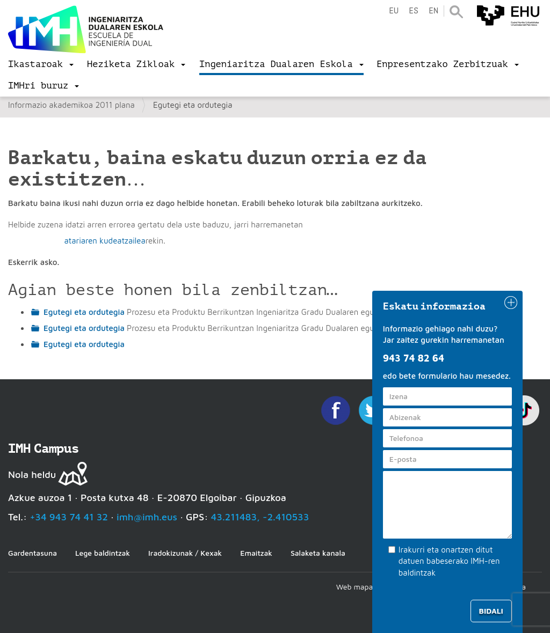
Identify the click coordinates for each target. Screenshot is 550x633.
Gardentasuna (32, 552)
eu (394, 11)
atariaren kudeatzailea (104, 240)
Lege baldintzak (102, 552)
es (413, 11)
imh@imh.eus (147, 516)
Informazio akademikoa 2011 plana (71, 104)
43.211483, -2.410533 (260, 516)
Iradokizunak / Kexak (185, 552)
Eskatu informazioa (434, 306)
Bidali (491, 610)
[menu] (41, 64)
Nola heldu (32, 474)
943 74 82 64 (413, 358)
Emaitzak (256, 552)
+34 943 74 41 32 (69, 516)
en (433, 11)
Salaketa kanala (318, 552)
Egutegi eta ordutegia (84, 311)
